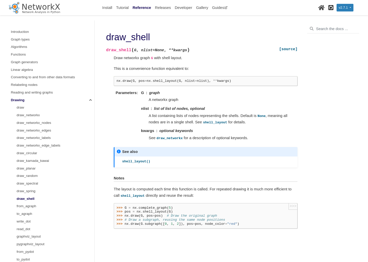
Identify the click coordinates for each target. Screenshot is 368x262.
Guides (220, 7)
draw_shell (25, 65)
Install (107, 7)
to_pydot (23, 126)
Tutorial (122, 7)
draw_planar (26, 35)
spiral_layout (26, 239)
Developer (183, 7)
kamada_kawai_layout (34, 179)
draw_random (27, 42)
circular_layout (28, 171)
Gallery (202, 7)
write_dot (24, 88)
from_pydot (25, 118)
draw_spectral (27, 50)
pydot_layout (26, 156)
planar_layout (27, 186)
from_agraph (26, 72)
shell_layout (26, 217)
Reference (142, 7)
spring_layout (27, 224)
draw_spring (26, 57)
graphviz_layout (29, 103)
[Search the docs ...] (333, 28)
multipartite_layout (31, 247)
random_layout (28, 194)
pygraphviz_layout (30, 110)
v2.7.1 (344, 7)
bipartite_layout (28, 164)
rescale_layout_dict (31, 209)
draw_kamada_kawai (33, 27)
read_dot (23, 95)
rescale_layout (28, 201)
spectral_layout (28, 232)
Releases (163, 7)
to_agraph (24, 80)
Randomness (21, 255)
